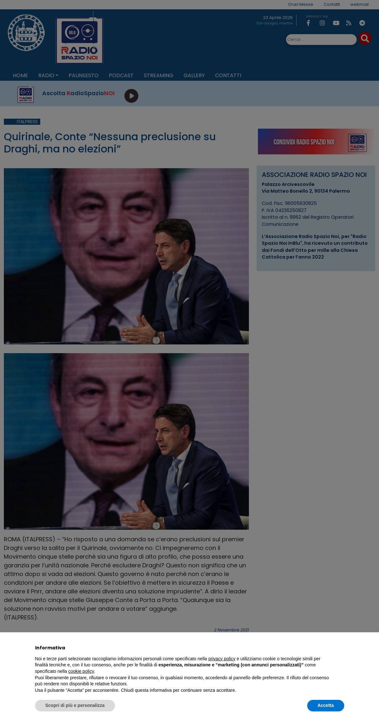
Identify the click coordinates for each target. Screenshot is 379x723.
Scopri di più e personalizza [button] (75, 705)
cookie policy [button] (81, 671)
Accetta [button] (325, 705)
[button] (341, 648)
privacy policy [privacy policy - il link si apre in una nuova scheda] (221, 658)
